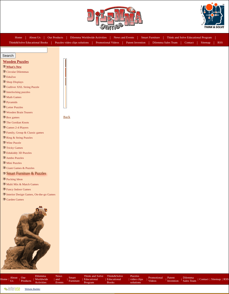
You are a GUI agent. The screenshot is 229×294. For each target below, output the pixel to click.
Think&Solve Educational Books (28, 42)
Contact (189, 42)
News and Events (124, 37)
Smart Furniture (150, 37)
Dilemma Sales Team (165, 42)
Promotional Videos (107, 42)
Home (18, 37)
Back (66, 117)
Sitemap (205, 42)
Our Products (55, 37)
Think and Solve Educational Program (189, 37)
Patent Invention (135, 42)
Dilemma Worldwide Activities (88, 37)
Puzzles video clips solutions (72, 42)
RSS (220, 42)
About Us (34, 37)
